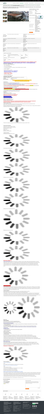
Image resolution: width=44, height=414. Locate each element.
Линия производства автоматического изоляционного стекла (8, 407)
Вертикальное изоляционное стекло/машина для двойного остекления (7, 403)
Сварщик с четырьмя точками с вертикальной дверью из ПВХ (26, 404)
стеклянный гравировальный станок (8, 377)
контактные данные (16, 5)
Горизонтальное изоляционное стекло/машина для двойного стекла (17, 403)
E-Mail (33, 407)
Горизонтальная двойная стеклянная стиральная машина (17, 406)
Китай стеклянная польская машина (15, 413)
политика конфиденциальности (7, 413)
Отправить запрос (34, 0)
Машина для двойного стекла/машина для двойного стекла (8, 406)
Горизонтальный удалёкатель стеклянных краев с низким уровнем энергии (17, 409)
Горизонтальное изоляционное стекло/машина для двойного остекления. (38, 397)
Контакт (31, 32)
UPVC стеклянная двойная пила (26, 408)
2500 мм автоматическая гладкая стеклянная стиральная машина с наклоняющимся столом (7, 411)
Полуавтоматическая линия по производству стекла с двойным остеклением (7, 409)
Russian (39, 0)
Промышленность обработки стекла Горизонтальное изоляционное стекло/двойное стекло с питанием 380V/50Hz (16, 398)
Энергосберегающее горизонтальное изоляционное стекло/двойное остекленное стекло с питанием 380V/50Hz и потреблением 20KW (5, 398)
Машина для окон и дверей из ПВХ (26, 402)
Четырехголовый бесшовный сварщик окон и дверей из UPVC (27, 405)
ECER (39, 413)
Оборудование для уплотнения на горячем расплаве (16, 410)
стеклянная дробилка (15, 377)
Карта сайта (35, 407)
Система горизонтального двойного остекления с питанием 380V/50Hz (11, 397)
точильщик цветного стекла (20, 377)
